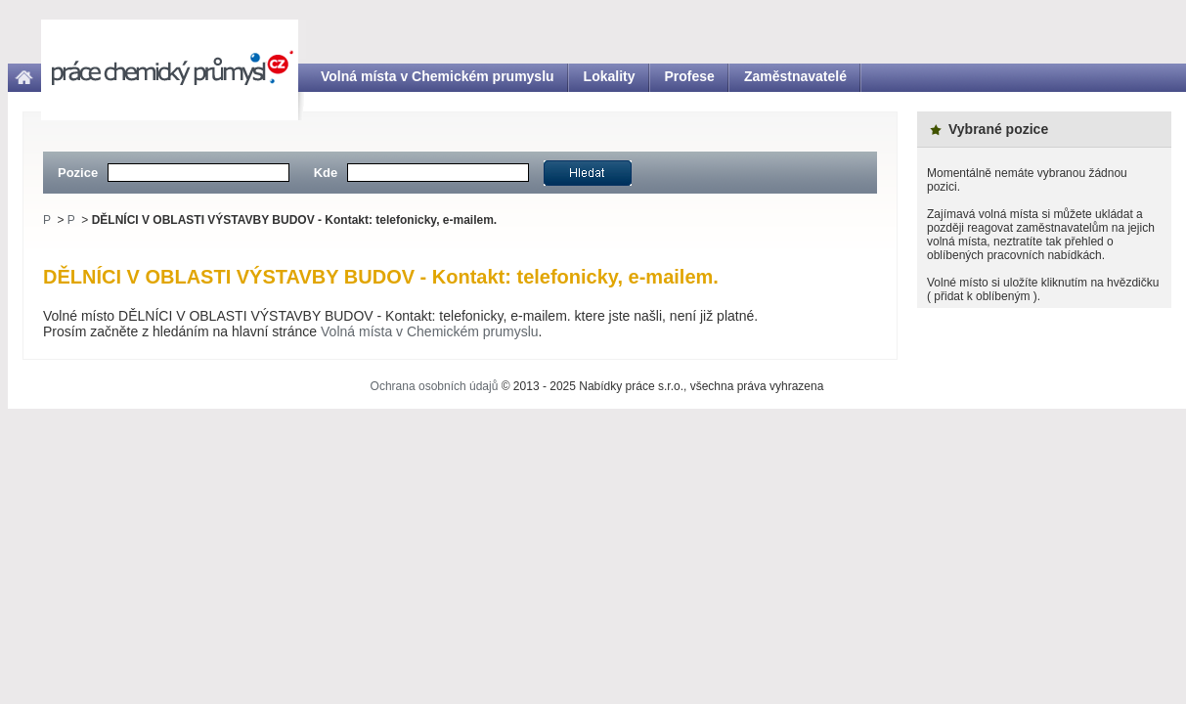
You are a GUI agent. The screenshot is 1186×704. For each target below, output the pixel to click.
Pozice (78, 172)
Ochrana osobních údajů (435, 386)
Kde (326, 172)
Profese (690, 76)
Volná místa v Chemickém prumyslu (437, 76)
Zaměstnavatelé (795, 76)
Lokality (610, 76)
